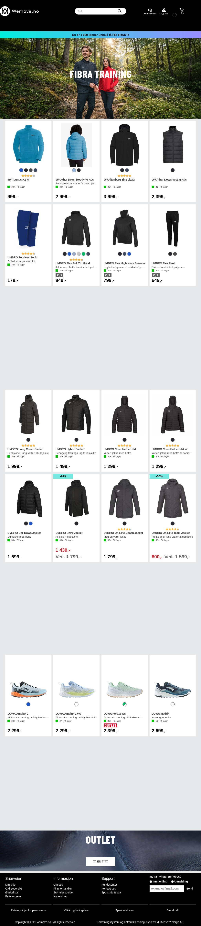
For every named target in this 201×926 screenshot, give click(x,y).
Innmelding (160, 881)
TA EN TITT (100, 861)
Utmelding (181, 881)
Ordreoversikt (13, 888)
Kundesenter (109, 884)
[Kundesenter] (150, 10)
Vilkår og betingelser (76, 910)
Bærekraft (172, 910)
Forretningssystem (108, 922)
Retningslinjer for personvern (28, 910)
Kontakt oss (108, 888)
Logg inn (164, 10)
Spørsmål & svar (111, 892)
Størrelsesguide (63, 892)
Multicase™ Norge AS (170, 922)
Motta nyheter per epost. (166, 876)
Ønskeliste (11, 892)
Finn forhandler (62, 888)
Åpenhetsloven (124, 910)
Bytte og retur (13, 896)
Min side (10, 884)
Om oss (58, 884)
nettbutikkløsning (134, 922)
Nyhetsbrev (60, 896)
